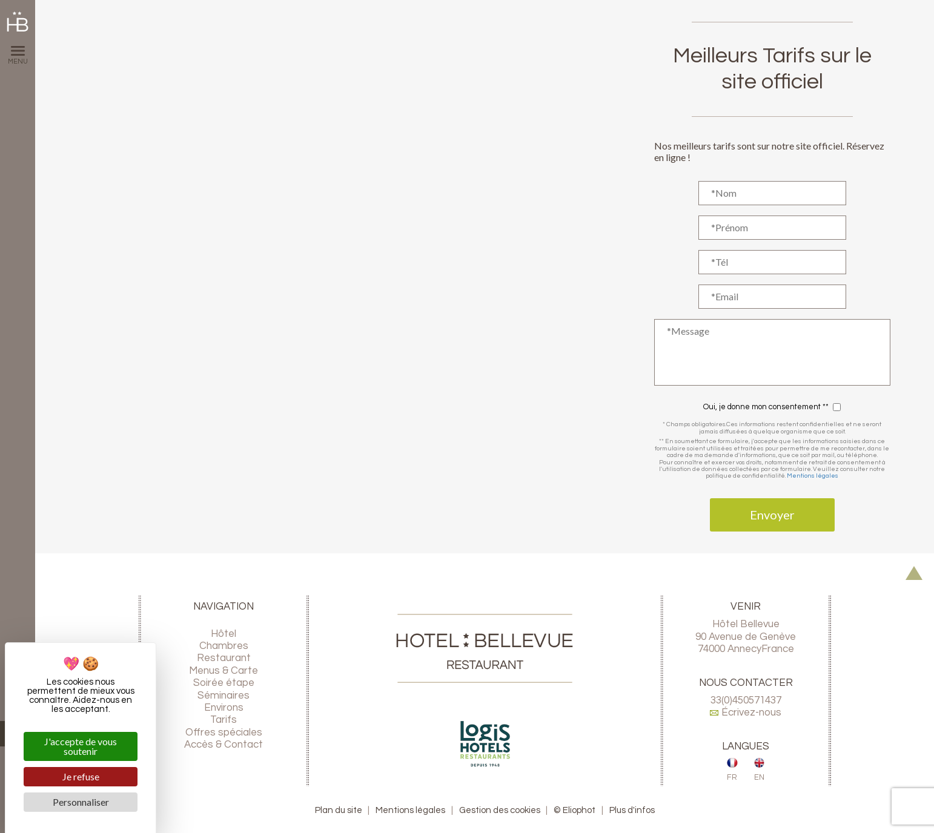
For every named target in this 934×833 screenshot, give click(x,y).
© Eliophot (574, 810)
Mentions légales (812, 475)
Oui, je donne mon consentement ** (766, 407)
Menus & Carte (223, 670)
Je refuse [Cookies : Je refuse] (80, 776)
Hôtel (223, 633)
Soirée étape (223, 682)
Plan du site (338, 810)
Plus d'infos (632, 810)
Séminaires (223, 695)
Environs (223, 707)
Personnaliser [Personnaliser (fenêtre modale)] (81, 802)
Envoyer (772, 514)
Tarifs (223, 719)
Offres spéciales (223, 732)
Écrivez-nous (745, 712)
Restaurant (224, 658)
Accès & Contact (223, 744)
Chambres (223, 645)
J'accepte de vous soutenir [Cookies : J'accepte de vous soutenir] (80, 746)
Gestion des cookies (499, 810)
